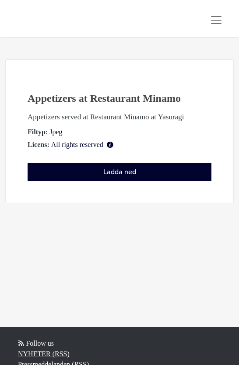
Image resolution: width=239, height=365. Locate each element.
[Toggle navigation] (216, 20)
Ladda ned (119, 172)
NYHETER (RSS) (44, 354)
